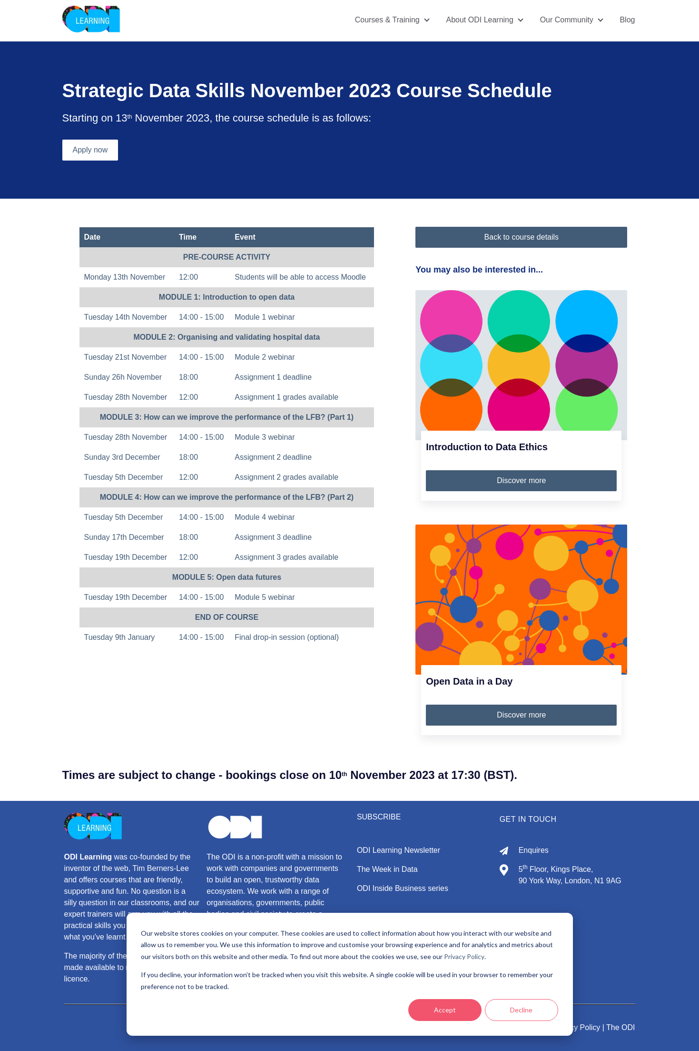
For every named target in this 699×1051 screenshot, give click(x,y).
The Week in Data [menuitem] (387, 869)
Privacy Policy (464, 956)
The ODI (620, 1027)
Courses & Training (386, 20)
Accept (445, 1010)
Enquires (534, 850)
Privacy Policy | (579, 1027)
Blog (627, 20)
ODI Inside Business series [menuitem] (402, 888)
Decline (521, 1010)
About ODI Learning (479, 20)
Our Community (566, 20)
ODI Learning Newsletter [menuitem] (398, 850)
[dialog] (350, 974)
